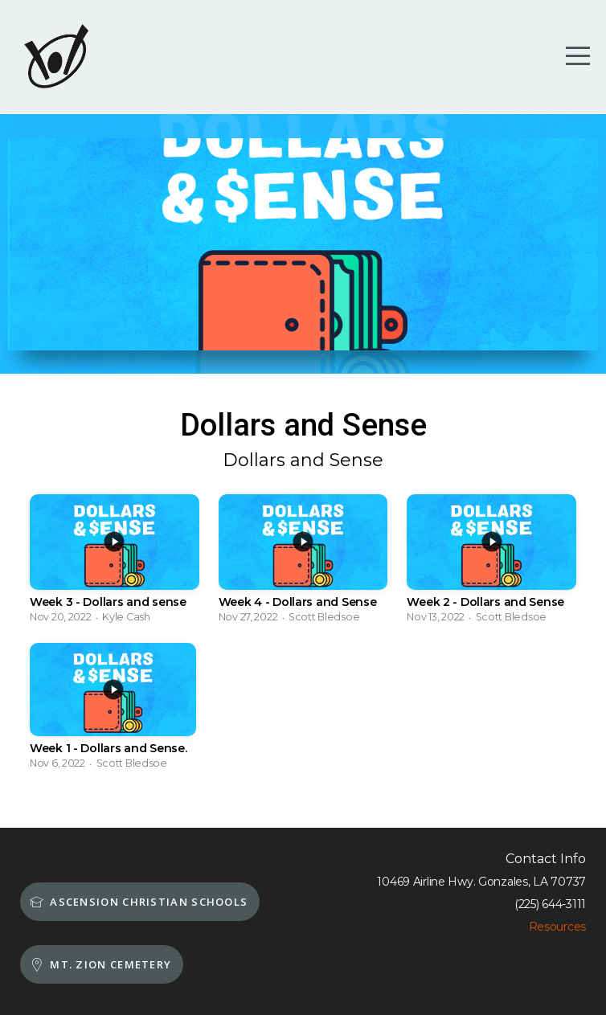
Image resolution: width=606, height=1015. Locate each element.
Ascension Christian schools (138, 901)
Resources (557, 926)
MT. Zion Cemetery (99, 964)
